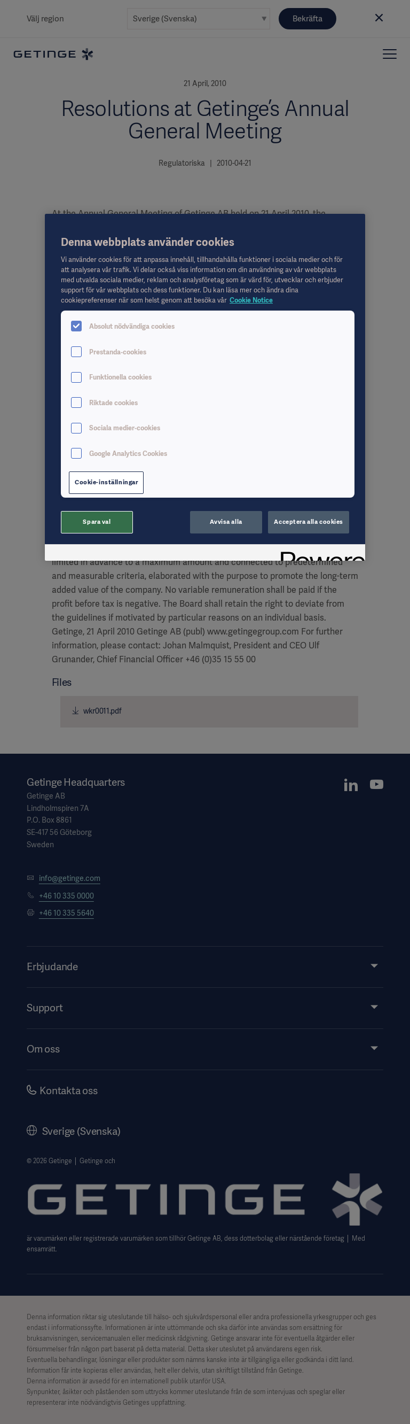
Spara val (97, 521)
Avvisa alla (226, 521)
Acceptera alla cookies (308, 521)
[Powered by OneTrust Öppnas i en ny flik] (319, 554)
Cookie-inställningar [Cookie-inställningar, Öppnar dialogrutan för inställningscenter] (106, 482)
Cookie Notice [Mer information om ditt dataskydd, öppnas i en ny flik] (251, 300)
